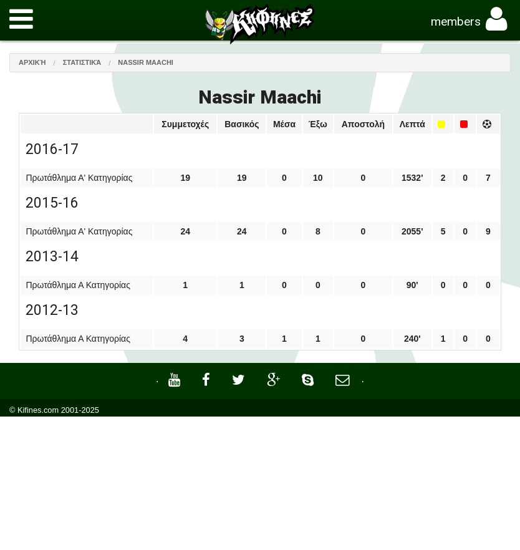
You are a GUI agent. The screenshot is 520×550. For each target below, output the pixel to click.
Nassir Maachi (145, 62)
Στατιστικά (82, 62)
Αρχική (32, 62)
